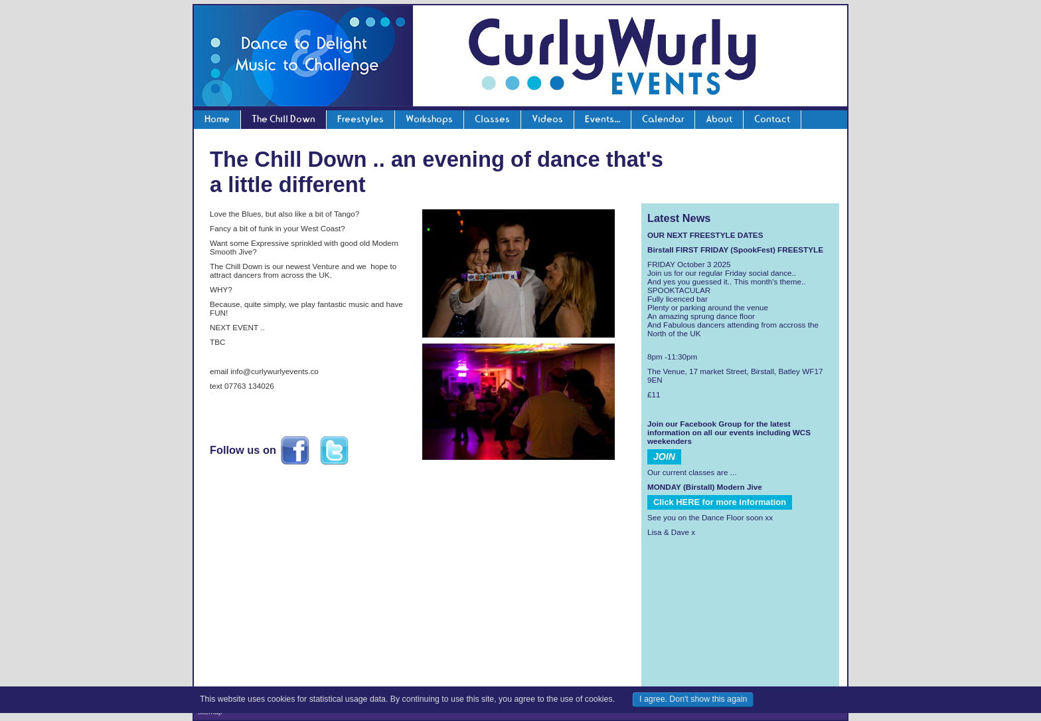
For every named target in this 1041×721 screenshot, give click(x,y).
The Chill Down (283, 119)
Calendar (663, 119)
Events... (602, 119)
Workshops (429, 119)
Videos (547, 119)
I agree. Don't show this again (693, 699)
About (719, 119)
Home (217, 119)
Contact (772, 119)
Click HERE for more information (719, 502)
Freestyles (360, 119)
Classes (492, 119)
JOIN (664, 456)
